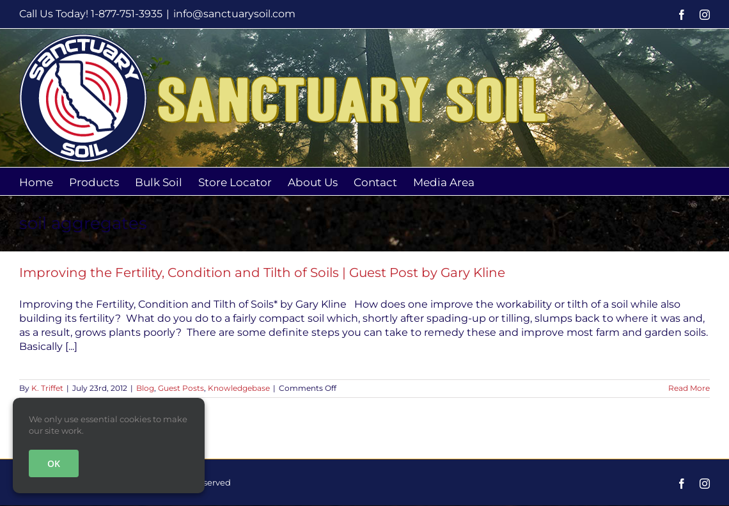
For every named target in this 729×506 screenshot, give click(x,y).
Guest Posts (181, 388)
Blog (145, 388)
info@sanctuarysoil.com (234, 14)
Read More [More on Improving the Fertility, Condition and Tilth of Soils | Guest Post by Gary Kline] (689, 388)
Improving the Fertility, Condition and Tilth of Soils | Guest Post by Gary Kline (262, 272)
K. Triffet (47, 388)
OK (53, 463)
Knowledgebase (239, 388)
